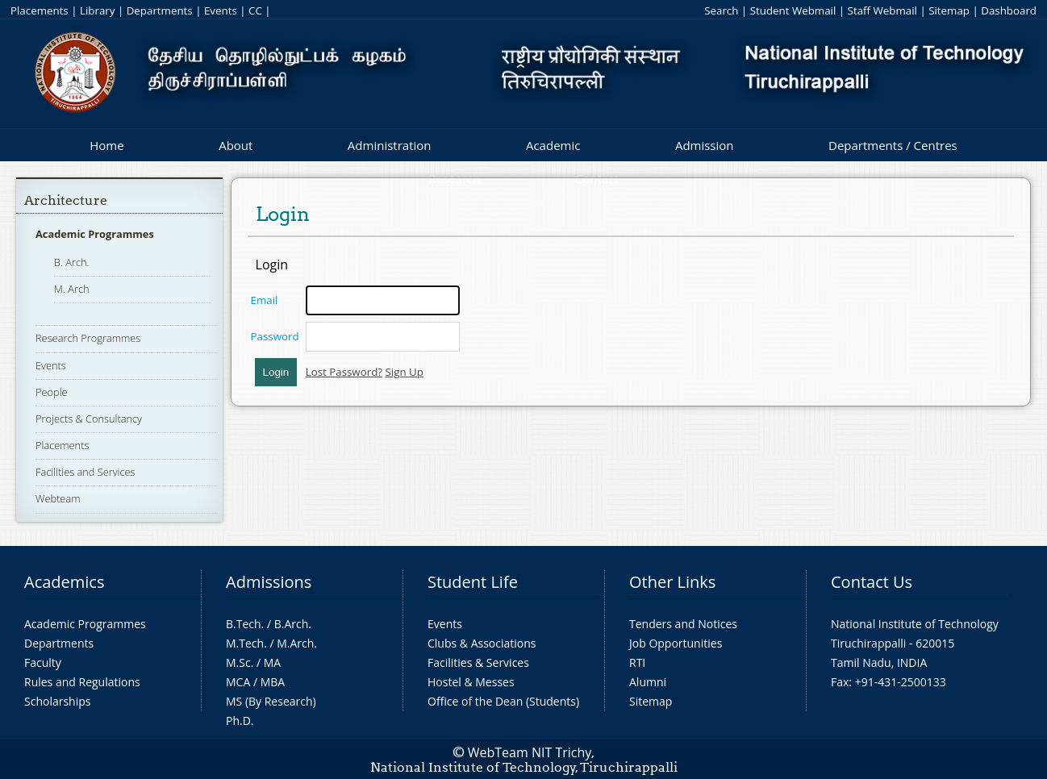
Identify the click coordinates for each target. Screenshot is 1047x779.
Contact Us (871, 582)
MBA (273, 681)
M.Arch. (297, 643)
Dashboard (1009, 10)
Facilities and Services (85, 471)
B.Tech (243, 623)
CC (255, 10)
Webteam (57, 498)
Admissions (268, 582)
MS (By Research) (271, 701)
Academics (64, 582)
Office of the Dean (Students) (503, 701)
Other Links (672, 582)
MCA (238, 681)
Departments (160, 10)
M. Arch (72, 288)
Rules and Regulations (82, 681)
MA (272, 662)
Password (275, 336)
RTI (637, 662)
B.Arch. (292, 623)
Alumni (647, 681)
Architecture (65, 200)
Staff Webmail (882, 10)
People (51, 392)
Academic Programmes (94, 234)
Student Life (473, 582)
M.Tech (245, 643)
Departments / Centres (892, 145)
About (235, 145)
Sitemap (949, 10)
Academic (553, 145)
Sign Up (404, 372)
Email (264, 300)
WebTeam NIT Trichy (530, 752)
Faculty (42, 662)
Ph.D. (240, 720)
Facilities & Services (478, 662)
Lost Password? (344, 372)
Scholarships (57, 701)
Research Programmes (87, 338)
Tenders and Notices (683, 623)
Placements (39, 10)
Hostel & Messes (471, 681)
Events (220, 10)
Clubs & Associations (482, 643)
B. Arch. (72, 262)
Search (721, 10)
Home (106, 145)
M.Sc (238, 662)
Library (97, 10)
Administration (390, 145)
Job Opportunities (675, 643)
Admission (704, 145)
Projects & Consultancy (88, 418)
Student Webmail (793, 10)
